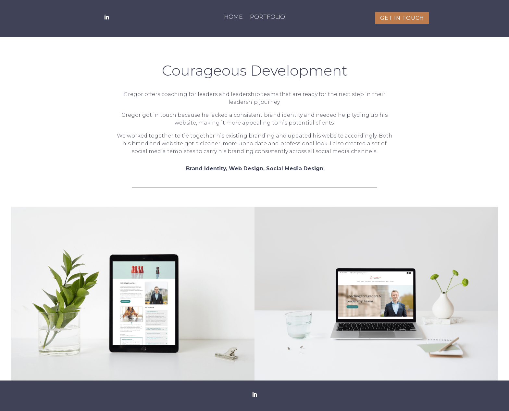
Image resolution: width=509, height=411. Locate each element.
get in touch (402, 18)
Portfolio (267, 17)
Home (233, 17)
